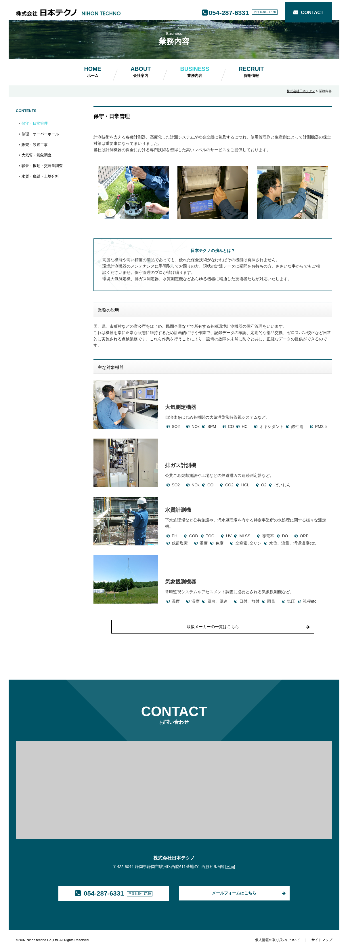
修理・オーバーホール (40, 134)
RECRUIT (251, 72)
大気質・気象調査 (36, 155)
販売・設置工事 (35, 145)
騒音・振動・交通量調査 (42, 166)
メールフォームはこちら (234, 893)
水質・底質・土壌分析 (40, 176)
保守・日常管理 (35, 123)
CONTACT (312, 12)
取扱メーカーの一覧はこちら (213, 626)
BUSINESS (194, 72)
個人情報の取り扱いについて (277, 940)
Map (230, 866)
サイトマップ (321, 940)
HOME (92, 72)
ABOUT (141, 72)
